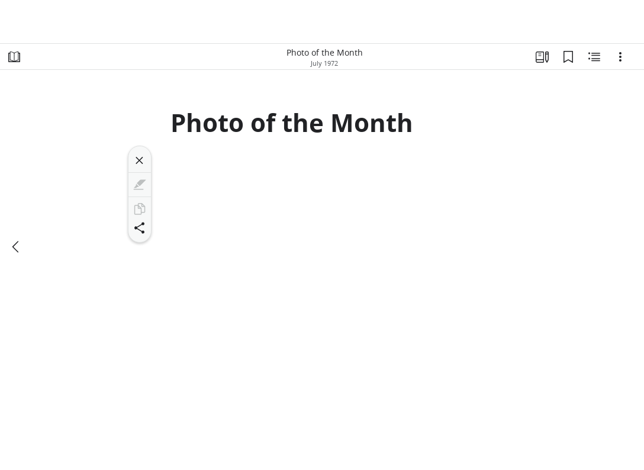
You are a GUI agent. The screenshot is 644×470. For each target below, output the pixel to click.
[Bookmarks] (568, 57)
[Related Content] (594, 57)
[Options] (620, 57)
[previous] (16, 247)
